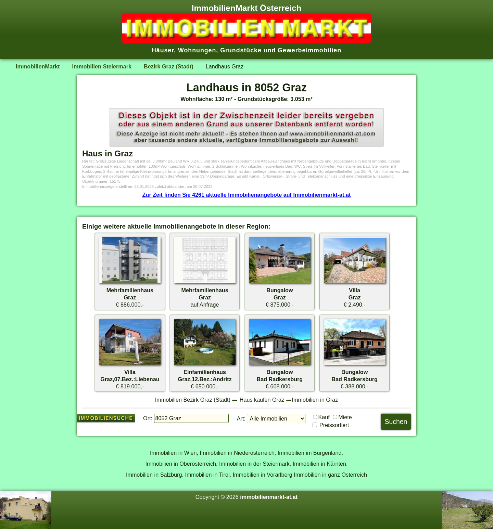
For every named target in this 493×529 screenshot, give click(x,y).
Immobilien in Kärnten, (320, 464)
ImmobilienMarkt (38, 66)
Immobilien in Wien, (174, 453)
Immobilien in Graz (315, 400)
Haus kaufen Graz (262, 400)
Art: (241, 418)
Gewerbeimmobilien (309, 50)
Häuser (163, 50)
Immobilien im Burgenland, (310, 453)
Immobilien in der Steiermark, (255, 464)
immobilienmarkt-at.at (269, 497)
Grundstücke (241, 50)
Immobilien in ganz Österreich (330, 475)
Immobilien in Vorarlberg (262, 475)
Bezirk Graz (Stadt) (168, 66)
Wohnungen (197, 50)
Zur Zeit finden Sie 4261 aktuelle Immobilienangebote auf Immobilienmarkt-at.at (246, 195)
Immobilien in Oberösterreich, (182, 464)
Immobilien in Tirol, (208, 475)
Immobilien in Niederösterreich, (238, 453)
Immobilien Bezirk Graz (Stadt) (192, 400)
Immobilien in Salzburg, (155, 475)
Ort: (147, 418)
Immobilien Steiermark (101, 66)
